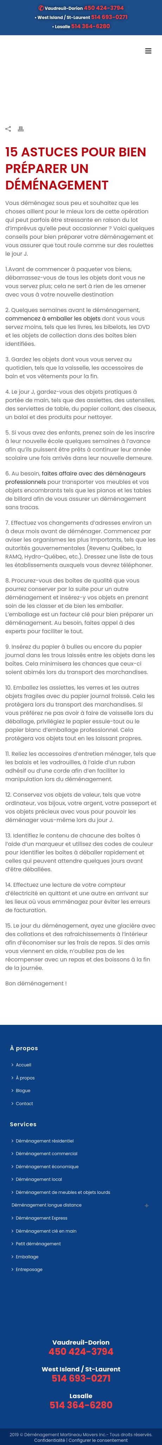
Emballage (25, 1257)
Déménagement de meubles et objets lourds (61, 1192)
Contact (22, 1104)
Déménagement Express (39, 1218)
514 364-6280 (90, 26)
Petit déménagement (36, 1244)
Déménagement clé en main (44, 1231)
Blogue (21, 1091)
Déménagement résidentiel (42, 1141)
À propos (23, 1078)
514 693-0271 (109, 17)
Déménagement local (37, 1179)
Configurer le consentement (98, 1440)
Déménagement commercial (44, 1154)
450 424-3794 (104, 8)
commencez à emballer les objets (53, 318)
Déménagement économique (45, 1167)
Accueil (21, 1065)
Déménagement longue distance (47, 1205)
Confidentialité (49, 1440)
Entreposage (27, 1269)
